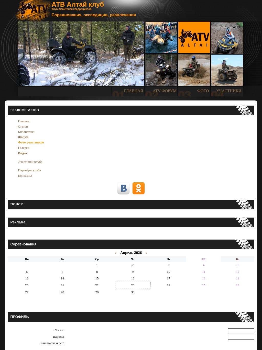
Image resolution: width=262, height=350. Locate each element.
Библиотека (26, 132)
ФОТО (203, 91)
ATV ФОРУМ (165, 91)
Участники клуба (30, 162)
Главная (23, 121)
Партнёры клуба (29, 170)
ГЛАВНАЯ (133, 91)
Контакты (25, 175)
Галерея (23, 148)
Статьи (23, 126)
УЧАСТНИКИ (228, 91)
